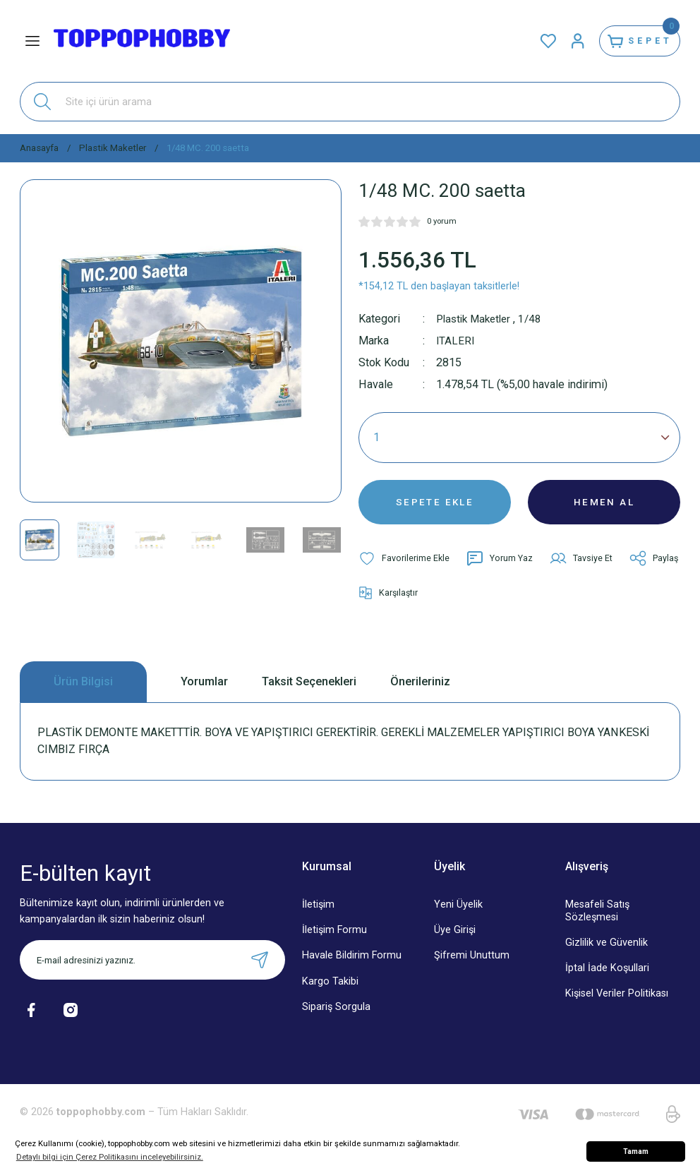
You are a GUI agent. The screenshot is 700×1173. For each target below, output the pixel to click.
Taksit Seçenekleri (309, 690)
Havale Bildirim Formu (352, 965)
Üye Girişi (455, 940)
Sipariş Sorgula (336, 1016)
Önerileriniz (420, 690)
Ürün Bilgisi (83, 690)
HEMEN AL (604, 505)
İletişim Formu (334, 940)
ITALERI (456, 340)
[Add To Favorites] (404, 564)
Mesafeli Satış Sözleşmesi (597, 920)
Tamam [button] (635, 1151)
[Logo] (142, 41)
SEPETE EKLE (434, 505)
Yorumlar (204, 690)
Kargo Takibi (330, 991)
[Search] (350, 101)
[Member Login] (564, 41)
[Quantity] (519, 437)
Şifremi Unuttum (471, 965)
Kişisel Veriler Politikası (616, 1003)
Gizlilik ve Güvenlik (606, 952)
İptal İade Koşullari (607, 977)
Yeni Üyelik (458, 914)
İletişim (318, 914)
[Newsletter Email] (152, 969)
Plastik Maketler (476, 318)
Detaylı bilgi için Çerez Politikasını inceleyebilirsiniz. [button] (109, 1157)
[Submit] (259, 969)
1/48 (537, 318)
